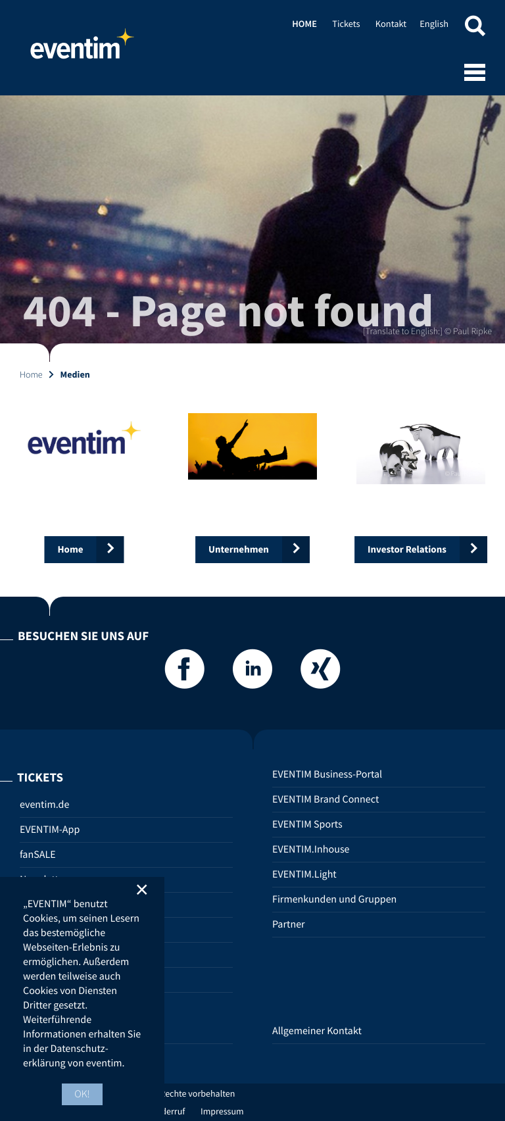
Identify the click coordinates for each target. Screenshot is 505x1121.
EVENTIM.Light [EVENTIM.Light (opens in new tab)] (304, 874)
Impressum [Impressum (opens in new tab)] (222, 1111)
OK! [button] (82, 1094)
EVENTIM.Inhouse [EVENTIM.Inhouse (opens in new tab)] (311, 849)
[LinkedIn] (252, 672)
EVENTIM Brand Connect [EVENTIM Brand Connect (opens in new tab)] (325, 799)
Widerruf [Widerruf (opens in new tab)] (168, 1111)
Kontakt (390, 24)
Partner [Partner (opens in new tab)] (288, 924)
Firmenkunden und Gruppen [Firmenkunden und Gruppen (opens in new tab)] (334, 899)
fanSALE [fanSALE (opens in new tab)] (38, 854)
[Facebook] (184, 672)
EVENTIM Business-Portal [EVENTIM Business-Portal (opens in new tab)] (327, 774)
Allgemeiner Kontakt (317, 1030)
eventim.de (44, 804)
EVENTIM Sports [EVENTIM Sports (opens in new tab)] (307, 824)
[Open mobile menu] (474, 74)
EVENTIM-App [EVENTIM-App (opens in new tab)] (50, 829)
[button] (475, 27)
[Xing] (320, 672)
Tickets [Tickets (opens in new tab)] (346, 24)
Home (82, 49)
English (434, 24)
